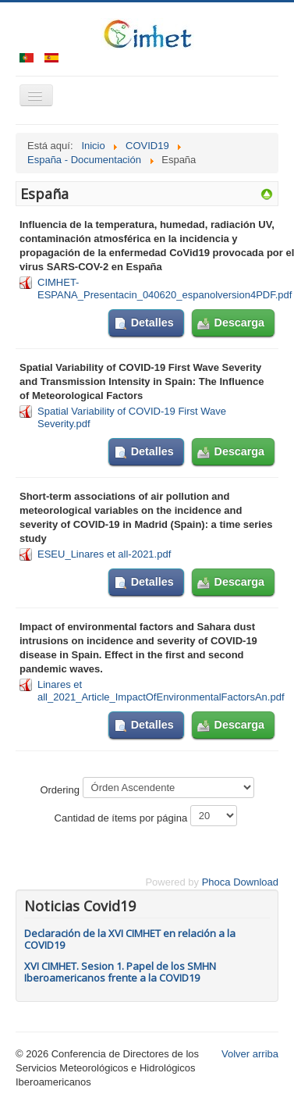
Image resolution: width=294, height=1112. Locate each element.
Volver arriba (249, 1054)
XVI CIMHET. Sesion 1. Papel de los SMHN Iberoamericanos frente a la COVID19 (120, 972)
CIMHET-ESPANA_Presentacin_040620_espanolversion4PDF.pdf (164, 288)
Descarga (239, 322)
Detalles (152, 322)
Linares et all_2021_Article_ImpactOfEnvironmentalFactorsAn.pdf (161, 691)
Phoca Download (240, 882)
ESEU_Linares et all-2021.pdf (104, 554)
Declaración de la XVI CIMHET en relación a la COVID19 (130, 939)
